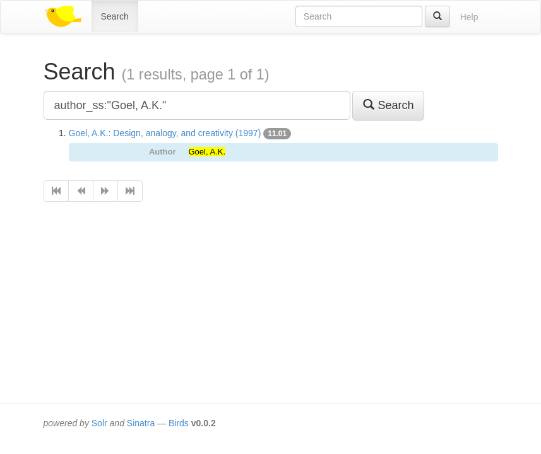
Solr (99, 423)
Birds (179, 423)
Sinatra (141, 423)
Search (115, 16)
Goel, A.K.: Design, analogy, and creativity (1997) (165, 133)
